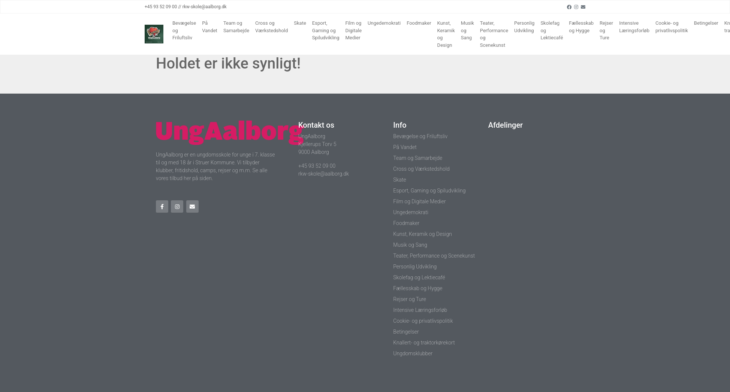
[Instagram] (576, 6)
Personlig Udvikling (524, 26)
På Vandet (209, 26)
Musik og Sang (467, 30)
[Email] (583, 6)
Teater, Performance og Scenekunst (494, 34)
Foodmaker (419, 23)
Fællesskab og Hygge (581, 26)
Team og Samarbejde (236, 26)
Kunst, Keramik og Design (446, 34)
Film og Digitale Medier (354, 30)
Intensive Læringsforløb (634, 26)
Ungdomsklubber (412, 353)
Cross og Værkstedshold (271, 26)
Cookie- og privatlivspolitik (671, 26)
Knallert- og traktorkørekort (424, 343)
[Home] (154, 34)
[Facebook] (569, 6)
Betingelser (706, 23)
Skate (300, 23)
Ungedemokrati (384, 23)
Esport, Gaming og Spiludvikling (326, 30)
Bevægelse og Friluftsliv (184, 30)
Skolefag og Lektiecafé (551, 30)
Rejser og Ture (606, 30)
